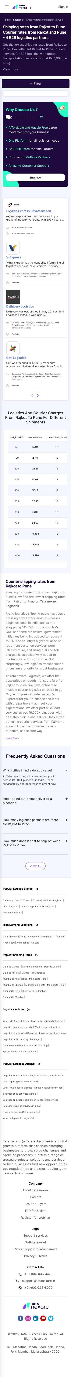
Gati (17, 900)
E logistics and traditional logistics (21, 1112)
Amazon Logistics (12, 912)
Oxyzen (37, 900)
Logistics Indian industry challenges (22, 1039)
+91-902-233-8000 (38, 1287)
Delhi (6, 936)
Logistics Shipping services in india (21, 1105)
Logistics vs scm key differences (20, 1033)
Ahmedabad (23, 942)
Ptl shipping (41, 1045)
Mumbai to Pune (38, 978)
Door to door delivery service (18, 1045)
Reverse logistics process (53, 1033)
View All (35, 866)
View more (10, 69)
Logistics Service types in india (46, 1075)
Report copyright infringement (35, 1249)
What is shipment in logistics (18, 1118)
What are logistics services (48, 1087)
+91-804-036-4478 (38, 1274)
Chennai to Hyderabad (34, 991)
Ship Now (35, 177)
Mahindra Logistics (53, 900)
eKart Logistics (11, 906)
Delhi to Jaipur (52, 966)
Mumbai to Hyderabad (34, 972)
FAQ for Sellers (35, 1211)
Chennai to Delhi (12, 991)
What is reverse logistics (47, 1027)
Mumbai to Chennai (13, 984)
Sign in (63, 7)
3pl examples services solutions (20, 1051)
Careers (35, 1197)
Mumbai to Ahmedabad (15, 978)
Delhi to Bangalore (32, 966)
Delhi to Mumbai (11, 966)
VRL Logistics (47, 906)
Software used (35, 1242)
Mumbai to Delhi (56, 984)
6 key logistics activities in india (20, 1093)
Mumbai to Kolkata (35, 984)
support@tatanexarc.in (38, 1281)
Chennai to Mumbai (13, 997)
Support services (35, 1235)
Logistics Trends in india (16, 1075)
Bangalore (33, 936)
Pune (24, 936)
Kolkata (35, 942)
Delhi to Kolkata (11, 972)
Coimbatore (47, 936)
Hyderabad (9, 942)
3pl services (52, 1099)
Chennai (59, 936)
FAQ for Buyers (35, 1204)
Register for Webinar (35, 1217)
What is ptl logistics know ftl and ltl (21, 1081)
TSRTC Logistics (29, 906)
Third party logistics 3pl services (48, 1021)
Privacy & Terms (35, 1256)
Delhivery (8, 900)
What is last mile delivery (16, 1021)
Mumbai (14, 936)
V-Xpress (26, 900)
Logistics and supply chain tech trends (23, 1099)
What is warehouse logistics (18, 1087)
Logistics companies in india (18, 1027)
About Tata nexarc (35, 1190)
